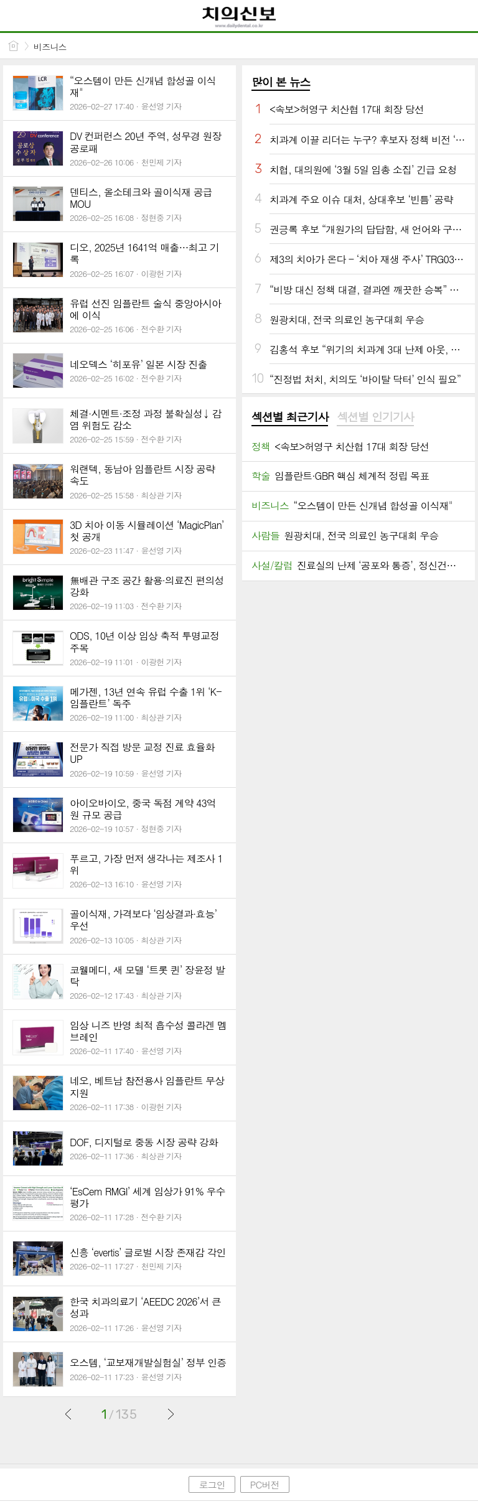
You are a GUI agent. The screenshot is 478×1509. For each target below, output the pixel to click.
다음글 (170, 1413)
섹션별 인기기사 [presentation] (375, 416)
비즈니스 (50, 46)
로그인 (212, 1484)
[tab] (289, 417)
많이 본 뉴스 (280, 82)
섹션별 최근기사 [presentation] (289, 416)
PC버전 (264, 1484)
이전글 (68, 1413)
